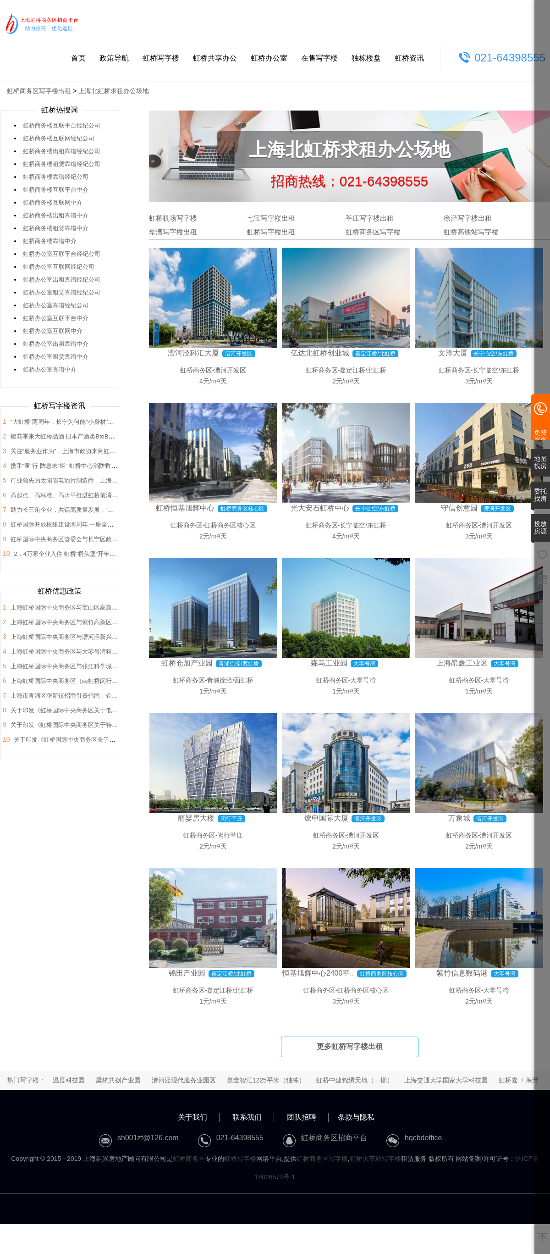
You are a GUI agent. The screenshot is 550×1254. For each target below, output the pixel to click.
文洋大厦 (453, 353)
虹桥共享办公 (215, 58)
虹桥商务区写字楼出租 (39, 90)
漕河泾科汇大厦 (193, 353)
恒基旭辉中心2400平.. (318, 973)
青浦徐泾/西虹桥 (230, 680)
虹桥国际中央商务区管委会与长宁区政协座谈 (70, 539)
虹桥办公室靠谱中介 (50, 369)
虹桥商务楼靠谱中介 (50, 241)
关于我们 (192, 1117)
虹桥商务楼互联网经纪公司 (58, 138)
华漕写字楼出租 (173, 232)
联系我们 (247, 1117)
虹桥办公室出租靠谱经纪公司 (61, 279)
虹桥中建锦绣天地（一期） (354, 1080)
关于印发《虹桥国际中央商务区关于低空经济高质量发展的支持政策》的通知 (112, 710)
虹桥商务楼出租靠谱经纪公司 (61, 151)
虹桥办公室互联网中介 (52, 330)
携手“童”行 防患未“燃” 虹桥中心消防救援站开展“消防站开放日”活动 (99, 465)
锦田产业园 (187, 973)
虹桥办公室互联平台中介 (55, 318)
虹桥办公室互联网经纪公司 (58, 266)
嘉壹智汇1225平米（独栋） (266, 1080)
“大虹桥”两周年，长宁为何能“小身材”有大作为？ (74, 421)
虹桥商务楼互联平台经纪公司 (61, 125)
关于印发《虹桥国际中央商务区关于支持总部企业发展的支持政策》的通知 (112, 739)
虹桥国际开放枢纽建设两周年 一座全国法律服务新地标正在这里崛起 (101, 524)
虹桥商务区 (196, 370)
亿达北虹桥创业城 (320, 353)
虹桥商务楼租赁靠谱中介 (55, 228)
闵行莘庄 (230, 835)
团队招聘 (301, 1117)
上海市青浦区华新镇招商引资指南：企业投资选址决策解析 (88, 695)
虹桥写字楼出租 (271, 232)
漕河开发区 (230, 370)
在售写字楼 (319, 58)
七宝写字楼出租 (271, 218)
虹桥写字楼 (161, 58)
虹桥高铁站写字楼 (471, 232)
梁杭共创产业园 (118, 1080)
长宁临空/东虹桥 (496, 370)
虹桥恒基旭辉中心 (185, 508)
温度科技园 (69, 1080)
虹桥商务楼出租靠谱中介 (55, 215)
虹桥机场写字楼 (173, 218)
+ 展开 (529, 1079)
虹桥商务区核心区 (230, 525)
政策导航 (114, 58)
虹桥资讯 (409, 58)
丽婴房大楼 (196, 818)
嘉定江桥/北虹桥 (363, 370)
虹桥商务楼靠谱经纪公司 (55, 176)
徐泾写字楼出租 (468, 218)
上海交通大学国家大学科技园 (446, 1080)
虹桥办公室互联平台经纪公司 (61, 253)
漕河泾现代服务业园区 (184, 1080)
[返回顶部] (542, 1238)
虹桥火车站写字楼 (375, 1158)
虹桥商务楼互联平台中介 (55, 189)
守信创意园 (459, 508)
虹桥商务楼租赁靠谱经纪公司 (61, 164)
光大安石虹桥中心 (320, 508)
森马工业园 (329, 663)
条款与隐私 (356, 1117)
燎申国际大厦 (326, 818)
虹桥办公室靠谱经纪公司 (55, 305)
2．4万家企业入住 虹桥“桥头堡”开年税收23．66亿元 (83, 553)
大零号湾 (363, 680)
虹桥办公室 (269, 58)
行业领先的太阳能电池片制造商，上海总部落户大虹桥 (82, 480)
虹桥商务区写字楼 (373, 232)
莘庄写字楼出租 (370, 218)
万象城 (459, 818)
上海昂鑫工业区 (462, 663)
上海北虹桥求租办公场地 (113, 90)
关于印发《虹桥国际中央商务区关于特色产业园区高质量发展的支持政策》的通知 (118, 724)
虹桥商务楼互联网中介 (52, 202)
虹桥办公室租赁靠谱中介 (55, 356)
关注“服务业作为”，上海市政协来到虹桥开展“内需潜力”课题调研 (95, 451)
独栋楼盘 (366, 58)
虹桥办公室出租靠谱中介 (55, 343)
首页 (78, 58)
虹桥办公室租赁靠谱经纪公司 (61, 292)
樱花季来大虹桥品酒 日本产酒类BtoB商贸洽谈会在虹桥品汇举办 (95, 436)
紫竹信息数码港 (462, 973)
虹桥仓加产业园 (187, 663)
